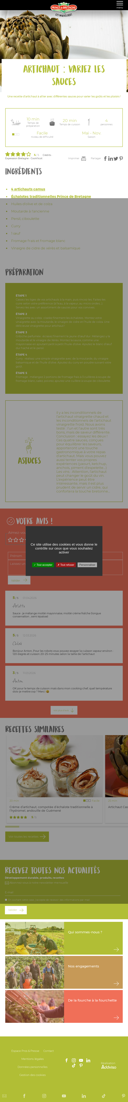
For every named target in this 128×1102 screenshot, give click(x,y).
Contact (48, 1050)
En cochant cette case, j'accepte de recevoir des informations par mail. (49, 899)
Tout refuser (66, 564)
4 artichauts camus (28, 189)
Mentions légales (32, 1059)
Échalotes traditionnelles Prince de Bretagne (51, 196)
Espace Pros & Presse (25, 1050)
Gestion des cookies (32, 1075)
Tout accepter (43, 564)
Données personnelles (32, 1067)
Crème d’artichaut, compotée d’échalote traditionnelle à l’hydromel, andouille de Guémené (51, 808)
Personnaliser (87, 564)
